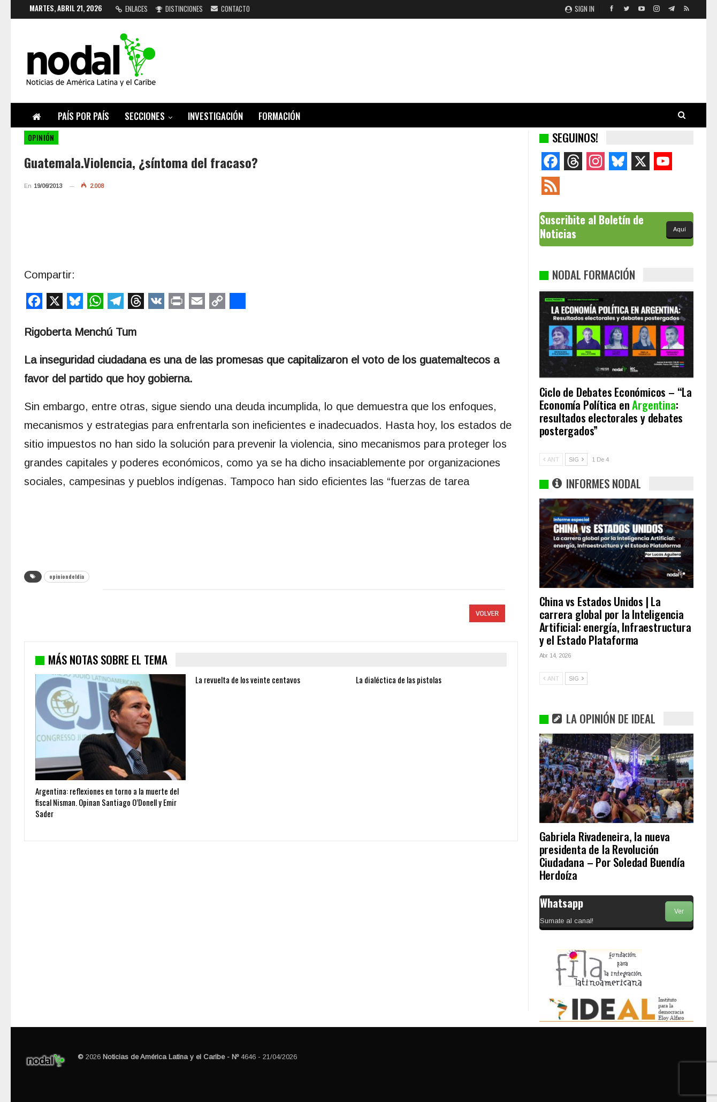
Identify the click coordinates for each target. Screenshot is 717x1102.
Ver (679, 911)
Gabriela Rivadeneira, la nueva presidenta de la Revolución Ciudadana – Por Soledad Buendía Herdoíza (612, 855)
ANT (551, 459)
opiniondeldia (66, 576)
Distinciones (179, 8)
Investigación (215, 116)
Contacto (230, 8)
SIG (576, 459)
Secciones (145, 116)
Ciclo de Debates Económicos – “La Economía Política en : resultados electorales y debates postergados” (615, 411)
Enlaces (132, 8)
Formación (279, 116)
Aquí (679, 229)
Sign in (579, 8)
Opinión (41, 137)
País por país (83, 116)
